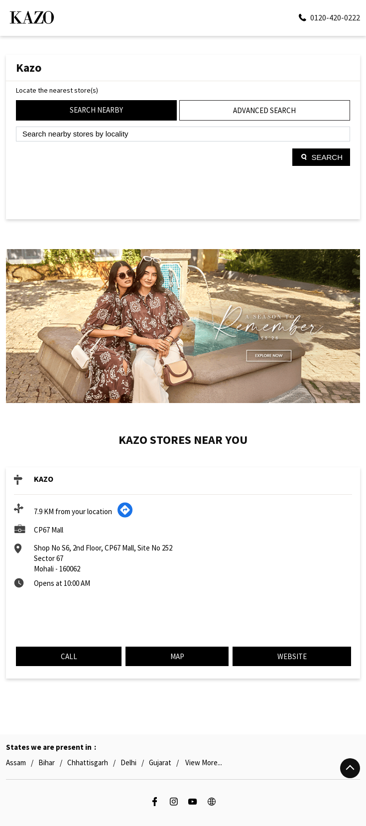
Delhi (128, 762)
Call (69, 656)
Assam (16, 762)
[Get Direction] (125, 515)
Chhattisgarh (87, 762)
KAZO (43, 479)
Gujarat (160, 762)
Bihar (46, 762)
